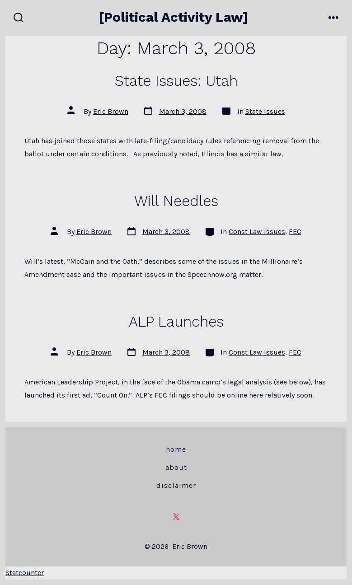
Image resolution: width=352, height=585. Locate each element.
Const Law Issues (257, 231)
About (176, 467)
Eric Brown (110, 111)
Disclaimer (176, 485)
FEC (295, 231)
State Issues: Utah (176, 80)
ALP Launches (176, 321)
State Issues (265, 111)
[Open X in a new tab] (176, 516)
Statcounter (24, 572)
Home (176, 449)
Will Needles (176, 201)
